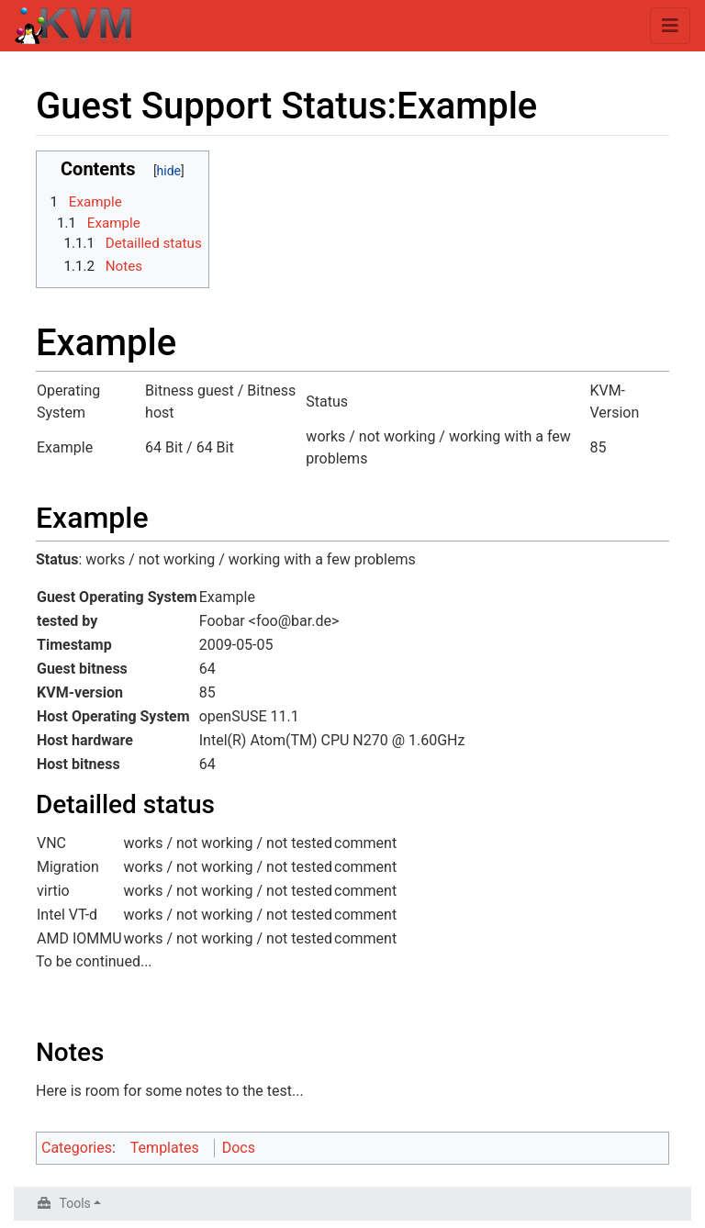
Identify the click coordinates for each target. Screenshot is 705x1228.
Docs (238, 1147)
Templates (164, 1147)
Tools (75, 1203)
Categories (76, 1147)
